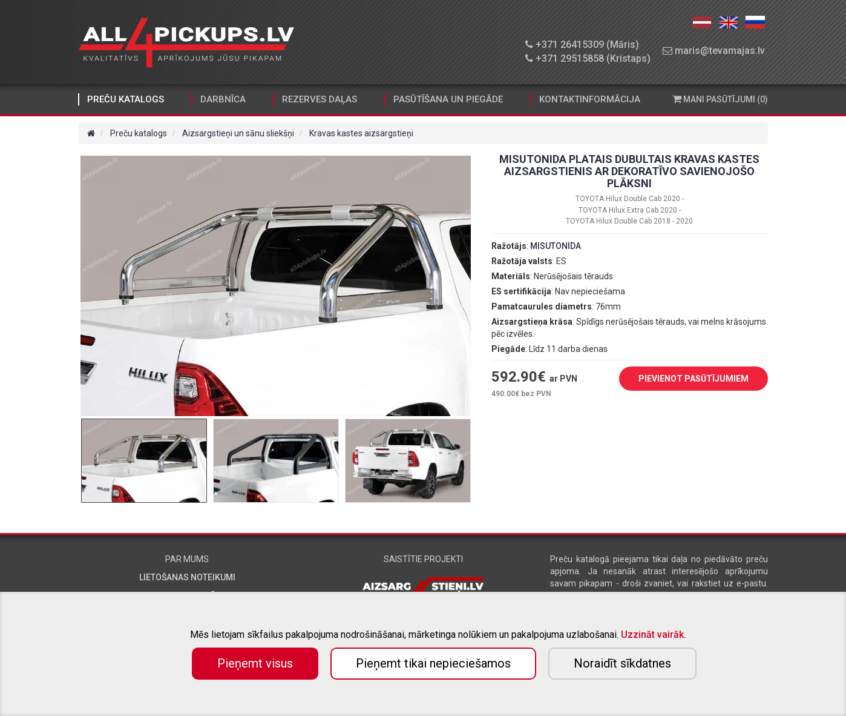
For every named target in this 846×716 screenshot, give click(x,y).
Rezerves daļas (319, 99)
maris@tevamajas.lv (714, 50)
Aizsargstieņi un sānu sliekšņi (238, 133)
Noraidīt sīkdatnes (622, 663)
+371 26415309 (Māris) (582, 44)
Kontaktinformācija (589, 99)
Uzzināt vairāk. (653, 634)
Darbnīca (223, 99)
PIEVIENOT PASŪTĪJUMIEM (684, 379)
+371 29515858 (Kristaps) (588, 58)
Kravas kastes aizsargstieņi (361, 133)
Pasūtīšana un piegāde (448, 99)
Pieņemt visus (255, 663)
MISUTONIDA (555, 246)
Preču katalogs (125, 99)
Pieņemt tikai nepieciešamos (433, 663)
